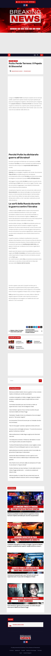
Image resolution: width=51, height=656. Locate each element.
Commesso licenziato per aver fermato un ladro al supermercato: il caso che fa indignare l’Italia (22, 576)
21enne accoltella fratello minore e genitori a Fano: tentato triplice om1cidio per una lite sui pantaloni (23, 514)
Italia (19, 28)
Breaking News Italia (18, 624)
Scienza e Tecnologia (31, 650)
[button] (38, 54)
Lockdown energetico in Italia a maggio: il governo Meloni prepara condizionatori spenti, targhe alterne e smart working (24, 399)
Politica (10, 61)
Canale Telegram (27, 653)
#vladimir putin (27, 71)
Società (15, 61)
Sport (21, 653)
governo (38, 28)
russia (22, 28)
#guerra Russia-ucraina (17, 71)
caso (34, 28)
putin (31, 28)
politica (26, 28)
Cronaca (12, 650)
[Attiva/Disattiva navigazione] (34, 55)
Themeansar (37, 647)
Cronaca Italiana (12, 523)
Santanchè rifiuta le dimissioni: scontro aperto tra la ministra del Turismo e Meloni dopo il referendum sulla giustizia (24, 457)
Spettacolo (17, 650)
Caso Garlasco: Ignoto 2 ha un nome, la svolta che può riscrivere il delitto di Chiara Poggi (23, 606)
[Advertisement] (25, 43)
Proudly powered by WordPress (18, 647)
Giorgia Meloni (13, 28)
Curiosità (39, 650)
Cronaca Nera (12, 493)
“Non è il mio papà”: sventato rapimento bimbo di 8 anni (24, 426)
